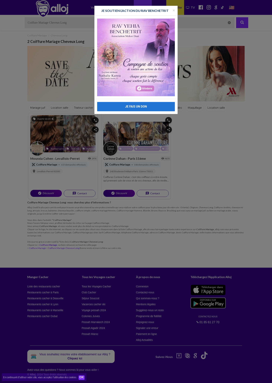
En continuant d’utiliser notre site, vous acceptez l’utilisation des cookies (39, 377)
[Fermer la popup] (174, 10)
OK (82, 377)
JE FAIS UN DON (136, 106)
